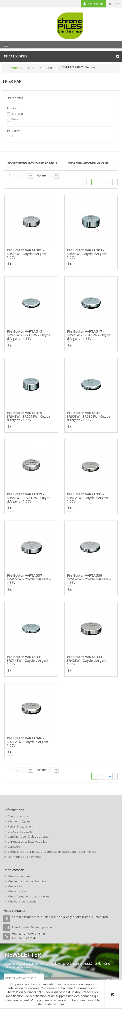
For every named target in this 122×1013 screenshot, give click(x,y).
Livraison (13, 847)
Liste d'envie (110, 3)
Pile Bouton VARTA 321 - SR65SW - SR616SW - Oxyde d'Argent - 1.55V (88, 416)
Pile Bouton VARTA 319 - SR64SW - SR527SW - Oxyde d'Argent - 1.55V (28, 416)
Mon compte (96, 3)
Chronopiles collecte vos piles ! (27, 842)
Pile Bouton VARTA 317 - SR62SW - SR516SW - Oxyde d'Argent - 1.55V (88, 335)
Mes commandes (18, 876)
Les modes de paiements (24, 857)
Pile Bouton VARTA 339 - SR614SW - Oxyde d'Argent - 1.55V (89, 579)
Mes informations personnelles (28, 896)
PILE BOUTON (48, 68)
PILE (28, 68)
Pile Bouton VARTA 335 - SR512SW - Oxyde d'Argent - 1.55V (89, 497)
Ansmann (17, 114)
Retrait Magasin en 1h (22, 826)
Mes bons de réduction (22, 901)
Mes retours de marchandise (26, 881)
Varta (14, 119)
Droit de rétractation (20, 831)
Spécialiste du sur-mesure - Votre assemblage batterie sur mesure (51, 852)
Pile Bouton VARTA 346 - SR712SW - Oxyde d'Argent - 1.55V (29, 741)
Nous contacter (14, 911)
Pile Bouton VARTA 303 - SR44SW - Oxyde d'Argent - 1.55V (88, 253)
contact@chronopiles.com (38, 927)
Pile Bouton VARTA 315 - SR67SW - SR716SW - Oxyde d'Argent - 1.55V (28, 335)
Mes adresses (17, 891)
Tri (10, 175)
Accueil (14, 68)
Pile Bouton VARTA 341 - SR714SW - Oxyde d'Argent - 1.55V (29, 660)
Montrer (42, 175)
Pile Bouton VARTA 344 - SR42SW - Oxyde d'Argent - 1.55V (88, 660)
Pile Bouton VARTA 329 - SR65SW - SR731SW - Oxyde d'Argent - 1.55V (28, 497)
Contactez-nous (18, 816)
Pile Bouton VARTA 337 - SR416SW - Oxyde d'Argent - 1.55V (29, 579)
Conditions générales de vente (28, 836)
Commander (118, 3)
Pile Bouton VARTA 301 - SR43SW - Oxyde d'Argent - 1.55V (28, 253)
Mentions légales (18, 821)
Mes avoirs (14, 886)
